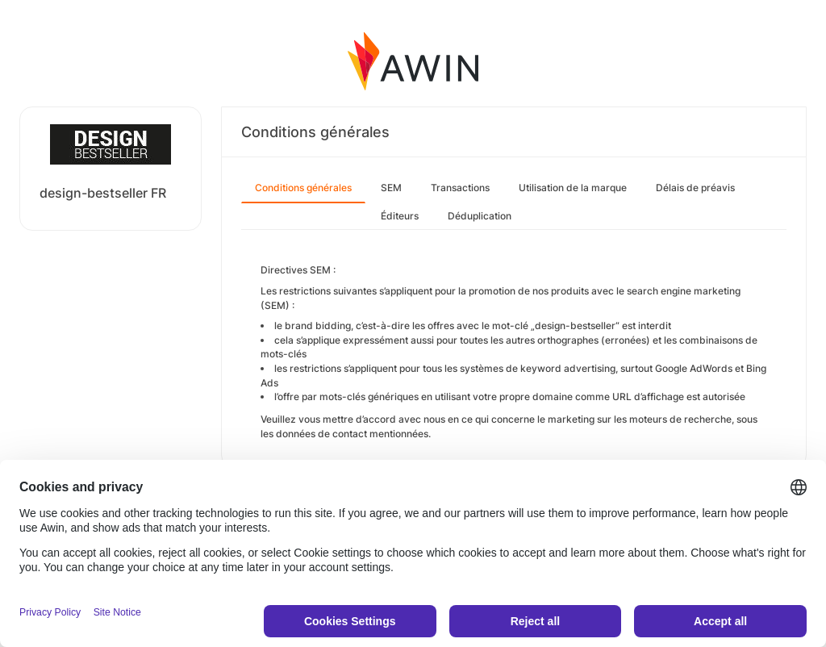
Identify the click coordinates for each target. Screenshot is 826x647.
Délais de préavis (695, 188)
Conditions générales (303, 188)
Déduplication (479, 216)
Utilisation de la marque (573, 188)
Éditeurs (400, 216)
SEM (391, 188)
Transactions (460, 188)
